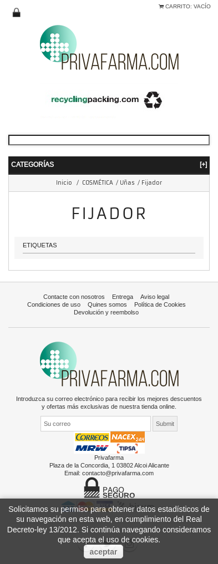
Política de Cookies (160, 304)
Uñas (127, 182)
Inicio (64, 182)
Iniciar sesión (16, 12)
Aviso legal (154, 297)
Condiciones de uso (53, 304)
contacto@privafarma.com (118, 473)
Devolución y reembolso (106, 312)
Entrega (122, 297)
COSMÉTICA (97, 182)
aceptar (104, 551)
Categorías (109, 164)
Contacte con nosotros (74, 297)
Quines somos (107, 304)
